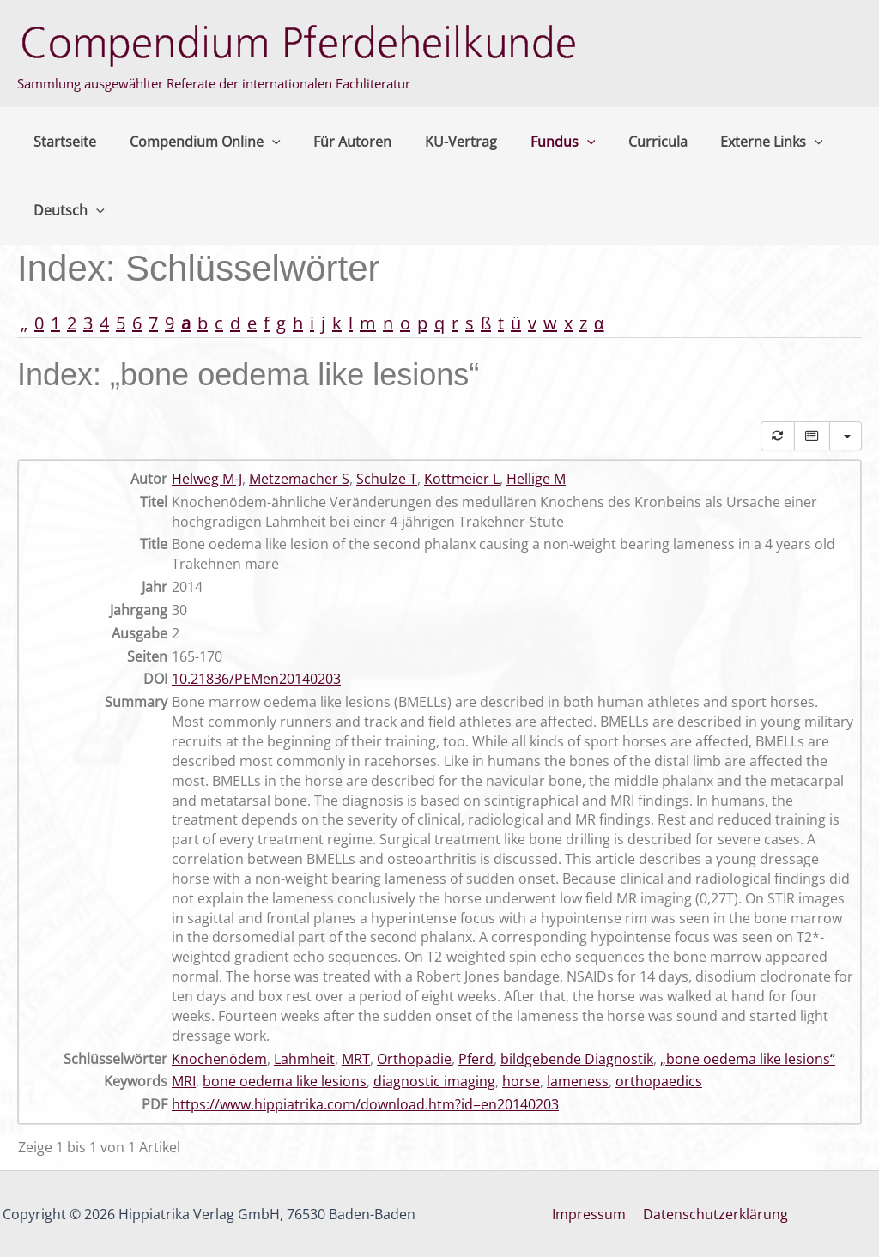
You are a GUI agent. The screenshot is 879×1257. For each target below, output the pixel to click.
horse (521, 1081)
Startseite (62, 141)
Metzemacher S (299, 478)
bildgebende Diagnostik (576, 1058)
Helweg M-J (207, 478)
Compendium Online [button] (196, 141)
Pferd (476, 1058)
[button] (263, 141)
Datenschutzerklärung (713, 1214)
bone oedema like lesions (285, 1081)
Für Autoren (339, 141)
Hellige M (536, 478)
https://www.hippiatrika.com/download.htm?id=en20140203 (365, 1104)
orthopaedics (658, 1081)
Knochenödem (219, 1058)
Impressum (590, 1214)
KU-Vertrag (441, 141)
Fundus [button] (537, 141)
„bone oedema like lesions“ (747, 1058)
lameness (578, 1081)
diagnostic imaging (434, 1081)
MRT (356, 1058)
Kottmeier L (462, 478)
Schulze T (386, 478)
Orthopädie (414, 1058)
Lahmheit (304, 1058)
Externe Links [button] (734, 141)
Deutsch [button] (66, 210)
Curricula (626, 141)
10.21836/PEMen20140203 (256, 678)
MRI (184, 1081)
